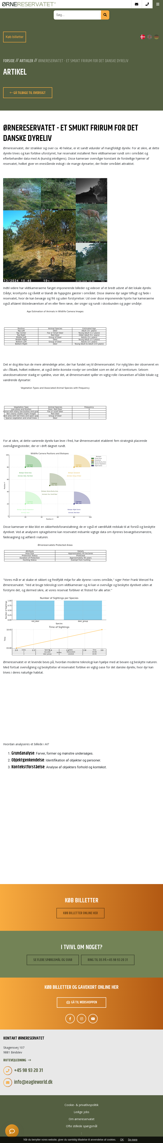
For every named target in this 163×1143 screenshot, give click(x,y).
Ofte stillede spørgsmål (81, 1126)
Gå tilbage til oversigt (28, 93)
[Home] (65, 4)
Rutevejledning (17, 1060)
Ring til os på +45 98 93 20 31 (108, 960)
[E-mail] (136, 4)
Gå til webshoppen (81, 1002)
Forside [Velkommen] (9, 61)
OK (122, 1139)
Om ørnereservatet (82, 1119)
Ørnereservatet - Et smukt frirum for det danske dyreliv (83, 61)
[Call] (147, 4)
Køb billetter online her (80, 913)
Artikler (26, 61)
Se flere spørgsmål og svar (52, 960)
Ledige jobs (81, 1112)
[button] (157, 4)
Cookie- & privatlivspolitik (81, 1105)
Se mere (132, 1139)
